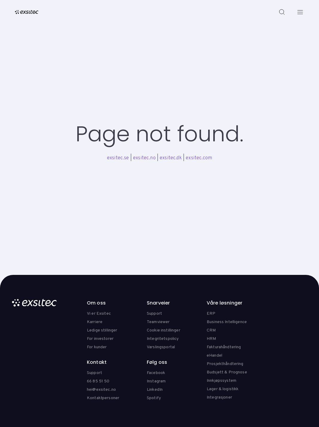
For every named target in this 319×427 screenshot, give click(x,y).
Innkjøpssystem (221, 380)
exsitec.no (144, 158)
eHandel (214, 355)
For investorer (100, 338)
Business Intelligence (227, 322)
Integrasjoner (219, 397)
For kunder (97, 347)
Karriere (94, 322)
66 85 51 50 (98, 381)
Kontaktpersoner (103, 398)
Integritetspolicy (163, 338)
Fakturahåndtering (224, 347)
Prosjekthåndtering (225, 364)
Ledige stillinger (102, 330)
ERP (211, 313)
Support (154, 313)
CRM (211, 330)
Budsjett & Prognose (227, 372)
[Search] (281, 12)
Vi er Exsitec (99, 313)
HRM (211, 338)
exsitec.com (199, 158)
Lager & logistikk (222, 389)
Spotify (154, 398)
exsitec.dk (171, 158)
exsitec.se (118, 158)
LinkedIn (155, 389)
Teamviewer (158, 322)
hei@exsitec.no (101, 389)
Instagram (156, 381)
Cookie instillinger (163, 330)
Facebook (156, 372)
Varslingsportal (161, 347)
